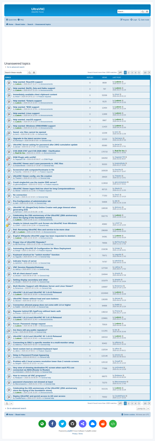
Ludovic (18, 84)
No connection (20, 195)
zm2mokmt (19, 372)
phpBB (69, 431)
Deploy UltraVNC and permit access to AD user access (39, 396)
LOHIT (17, 225)
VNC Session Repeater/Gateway (28, 267)
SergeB (18, 363)
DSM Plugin (48, 159)
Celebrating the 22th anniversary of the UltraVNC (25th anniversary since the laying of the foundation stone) (45, 389)
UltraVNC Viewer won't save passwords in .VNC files (38, 163)
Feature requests (44, 96)
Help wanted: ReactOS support (28, 82)
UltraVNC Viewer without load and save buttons (35, 298)
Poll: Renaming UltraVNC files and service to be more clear (41, 229)
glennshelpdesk (21, 184)
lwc (16, 332)
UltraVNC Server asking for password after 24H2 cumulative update (45, 145)
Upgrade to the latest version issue (30, 138)
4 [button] (135, 72)
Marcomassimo (21, 384)
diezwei (18, 301)
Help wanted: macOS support (27, 119)
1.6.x (41, 301)
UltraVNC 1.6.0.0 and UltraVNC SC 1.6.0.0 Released (37, 336)
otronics (18, 357)
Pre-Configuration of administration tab (32, 201)
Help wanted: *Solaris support (27, 101)
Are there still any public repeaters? (30, 330)
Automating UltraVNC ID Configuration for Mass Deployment (42, 248)
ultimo (17, 351)
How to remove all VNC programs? (29, 375)
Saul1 (17, 197)
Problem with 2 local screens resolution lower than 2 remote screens (46, 361)
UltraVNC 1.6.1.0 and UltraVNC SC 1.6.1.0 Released (37, 317)
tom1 (17, 134)
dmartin (18, 276)
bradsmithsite (20, 165)
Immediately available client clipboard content (35, 94)
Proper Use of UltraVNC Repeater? (29, 242)
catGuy (18, 269)
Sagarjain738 (20, 159)
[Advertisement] (77, 43)
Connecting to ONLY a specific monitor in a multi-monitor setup (43, 342)
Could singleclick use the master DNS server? (35, 182)
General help (42, 134)
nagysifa (18, 257)
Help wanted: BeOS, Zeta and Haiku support (34, 88)
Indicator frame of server (25, 261)
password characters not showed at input (33, 382)
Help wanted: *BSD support (26, 107)
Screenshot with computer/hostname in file (33, 170)
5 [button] (139, 72)
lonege (17, 250)
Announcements (47, 84)
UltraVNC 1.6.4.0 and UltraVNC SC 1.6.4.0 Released (37, 292)
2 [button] (128, 72)
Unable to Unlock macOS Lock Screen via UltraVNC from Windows (45, 223)
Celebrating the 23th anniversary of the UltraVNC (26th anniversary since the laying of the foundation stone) (45, 216)
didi (16, 203)
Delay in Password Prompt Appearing (31, 355)
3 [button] (132, 72)
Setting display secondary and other (30, 280)
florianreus (19, 288)
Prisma (18, 313)
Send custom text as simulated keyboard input (35, 349)
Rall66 (17, 307)
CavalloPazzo (20, 398)
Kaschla (18, 172)
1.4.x (41, 363)
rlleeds (17, 191)
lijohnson (18, 212)
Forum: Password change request (29, 324)
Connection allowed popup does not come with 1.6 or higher (42, 305)
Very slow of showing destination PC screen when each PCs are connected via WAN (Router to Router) (43, 368)
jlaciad (17, 147)
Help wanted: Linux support (26, 113)
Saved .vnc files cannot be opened (29, 132)
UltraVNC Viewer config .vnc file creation (32, 176)
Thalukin (18, 178)
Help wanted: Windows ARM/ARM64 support (34, 126)
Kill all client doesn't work (25, 273)
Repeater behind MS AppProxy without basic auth (37, 311)
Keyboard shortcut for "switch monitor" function (36, 255)
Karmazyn (19, 140)
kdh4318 (18, 263)
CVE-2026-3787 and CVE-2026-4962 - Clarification (36, 151)
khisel (17, 96)
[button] (120, 72)
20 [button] (145, 72)
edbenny (18, 345)
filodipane (18, 378)
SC (42, 212)
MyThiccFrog (20, 244)
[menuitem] (20, 20)
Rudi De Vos (20, 153)
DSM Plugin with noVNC (24, 157)
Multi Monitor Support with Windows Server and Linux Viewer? (43, 286)
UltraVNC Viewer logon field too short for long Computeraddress (44, 188)
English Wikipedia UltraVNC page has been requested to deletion (44, 236)
